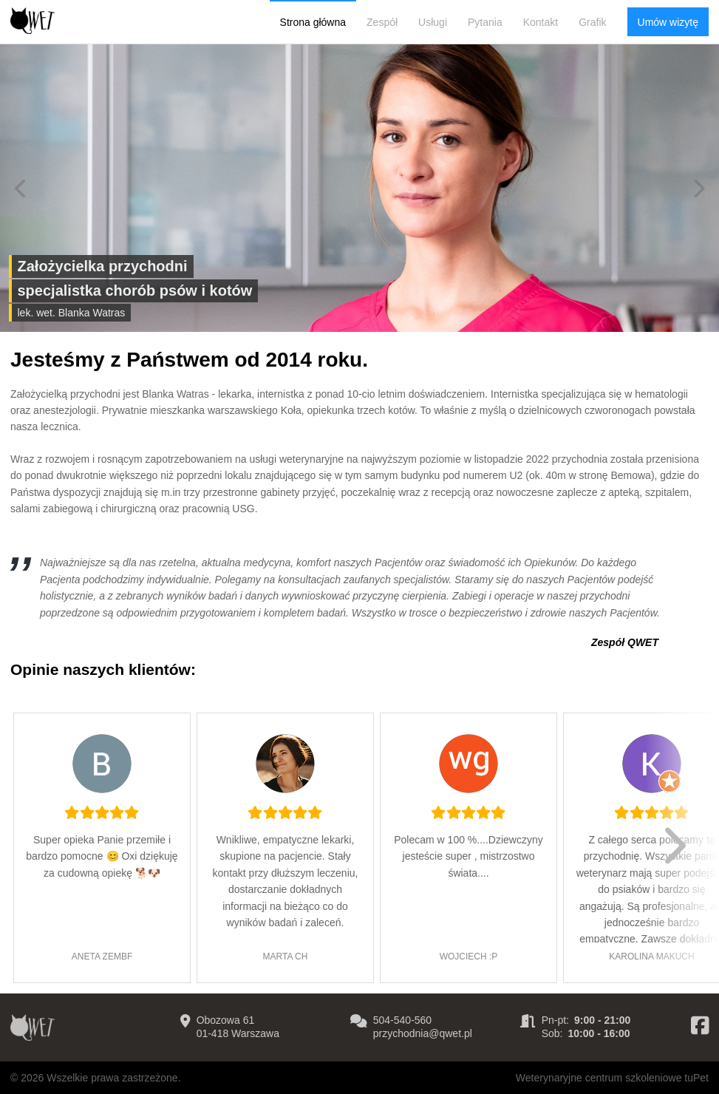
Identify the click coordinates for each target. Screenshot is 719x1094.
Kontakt (540, 22)
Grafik (592, 22)
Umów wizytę (668, 22)
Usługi (432, 22)
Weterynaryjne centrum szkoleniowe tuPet (612, 1078)
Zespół (382, 22)
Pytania (485, 22)
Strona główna (313, 22)
